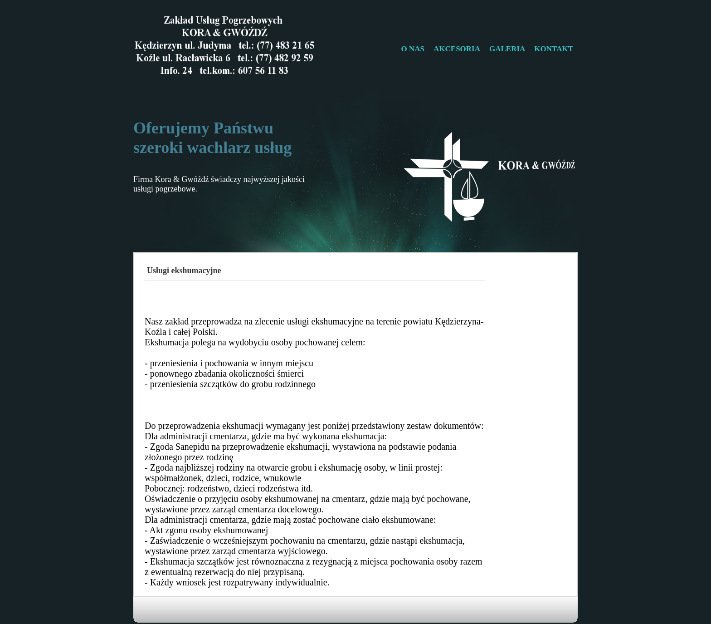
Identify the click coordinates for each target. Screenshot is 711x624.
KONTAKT (553, 48)
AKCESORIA (456, 48)
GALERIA (507, 48)
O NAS (412, 48)
